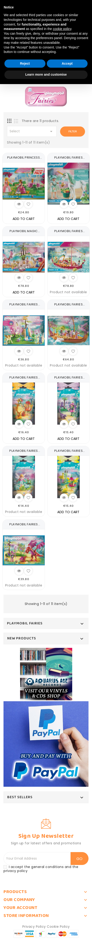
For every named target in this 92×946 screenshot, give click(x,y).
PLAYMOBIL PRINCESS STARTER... (23, 159)
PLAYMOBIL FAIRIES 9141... (23, 379)
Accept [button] (67, 63)
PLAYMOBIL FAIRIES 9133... (68, 306)
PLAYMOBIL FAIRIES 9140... (68, 379)
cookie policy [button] (62, 29)
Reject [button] (25, 63)
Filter (72, 131)
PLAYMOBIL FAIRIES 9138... (68, 453)
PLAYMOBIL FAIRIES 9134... (23, 526)
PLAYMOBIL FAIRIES (25, 623)
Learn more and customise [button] (46, 74)
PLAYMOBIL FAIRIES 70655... (68, 159)
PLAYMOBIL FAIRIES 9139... (23, 453)
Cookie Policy (58, 926)
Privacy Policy (34, 926)
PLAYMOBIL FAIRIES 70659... (68, 233)
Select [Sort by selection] (32, 131)
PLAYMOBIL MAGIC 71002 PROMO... (24, 233)
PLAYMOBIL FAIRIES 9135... (23, 306)
